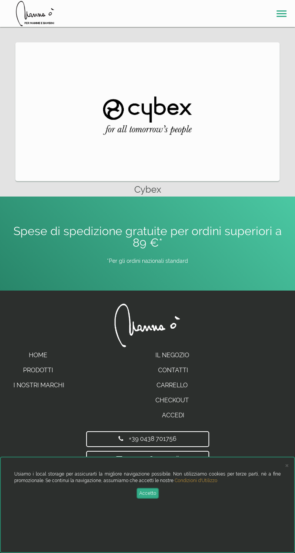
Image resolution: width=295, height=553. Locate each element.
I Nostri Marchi (38, 385)
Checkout (172, 400)
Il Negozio (172, 355)
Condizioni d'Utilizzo (196, 480)
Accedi (173, 415)
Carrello (172, 385)
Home (38, 355)
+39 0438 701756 (147, 438)
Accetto (147, 493)
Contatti (173, 370)
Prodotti (38, 370)
